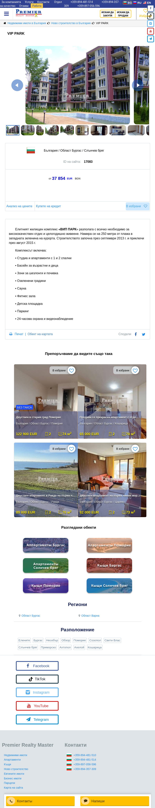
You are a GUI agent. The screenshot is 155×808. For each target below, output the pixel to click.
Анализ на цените (20, 206)
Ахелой (79, 647)
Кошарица (95, 647)
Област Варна (89, 615)
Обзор (66, 640)
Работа (36, 5)
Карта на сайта (13, 787)
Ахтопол (65, 647)
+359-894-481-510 (84, 755)
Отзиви (24, 5)
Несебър (52, 640)
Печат (19, 334)
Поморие (79, 640)
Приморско (48, 647)
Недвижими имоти (15, 755)
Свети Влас (112, 640)
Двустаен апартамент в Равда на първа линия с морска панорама (46, 495)
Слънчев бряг (28, 647)
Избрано (145, 13)
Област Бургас (29, 615)
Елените (24, 640)
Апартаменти (12, 759)
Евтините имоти (14, 773)
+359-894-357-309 (84, 769)
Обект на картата (40, 334)
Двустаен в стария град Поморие (38, 417)
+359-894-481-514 (84, 759)
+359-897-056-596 (88, 5)
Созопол (95, 640)
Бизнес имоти (12, 778)
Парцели (9, 782)
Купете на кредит (49, 206)
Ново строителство (16, 769)
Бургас (38, 640)
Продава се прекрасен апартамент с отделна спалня (110, 417)
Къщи (7, 764)
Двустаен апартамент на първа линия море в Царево (110, 495)
